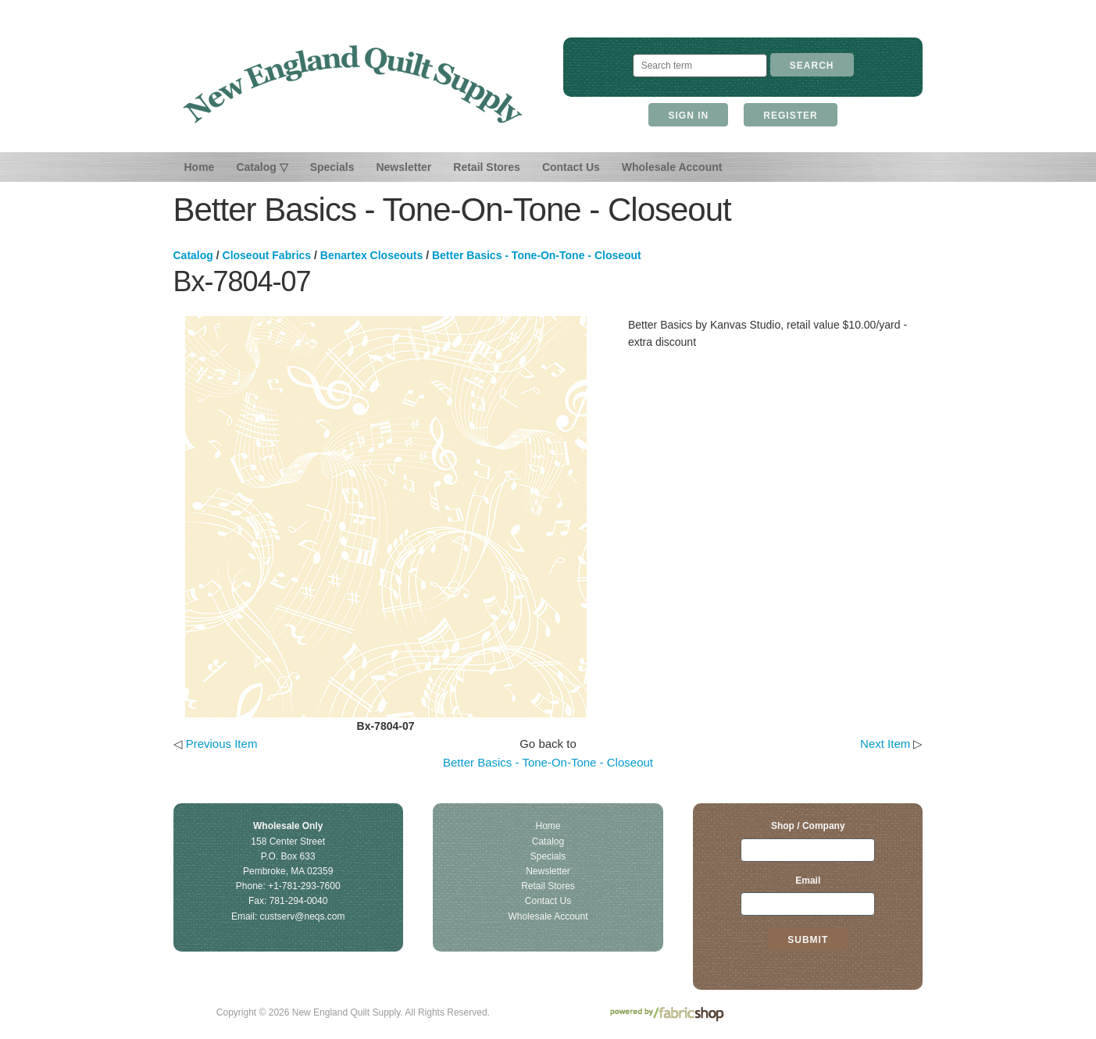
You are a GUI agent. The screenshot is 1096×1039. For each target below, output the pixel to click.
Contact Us (571, 167)
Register (790, 115)
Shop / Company (808, 825)
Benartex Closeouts (371, 255)
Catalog (193, 255)
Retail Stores (486, 167)
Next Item (885, 743)
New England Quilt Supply (353, 84)
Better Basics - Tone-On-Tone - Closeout (536, 255)
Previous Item (222, 743)
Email (807, 880)
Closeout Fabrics (267, 255)
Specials (332, 167)
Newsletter (403, 167)
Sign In (688, 115)
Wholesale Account (672, 167)
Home (199, 167)
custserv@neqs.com (302, 916)
